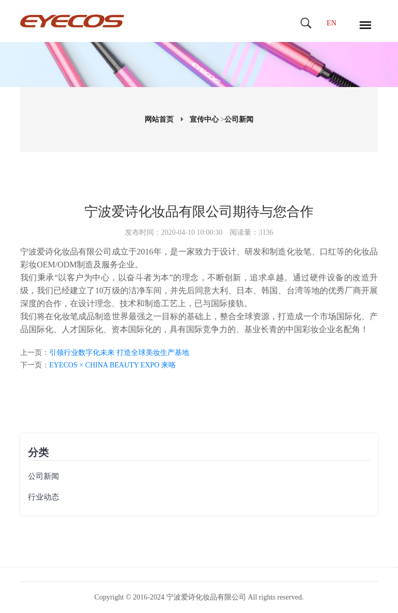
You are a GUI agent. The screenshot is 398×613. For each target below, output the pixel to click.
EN (331, 23)
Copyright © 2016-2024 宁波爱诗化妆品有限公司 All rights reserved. (199, 597)
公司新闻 (238, 119)
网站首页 (159, 119)
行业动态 (43, 497)
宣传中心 (204, 119)
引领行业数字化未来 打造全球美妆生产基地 (119, 353)
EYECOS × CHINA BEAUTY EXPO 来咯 (112, 365)
